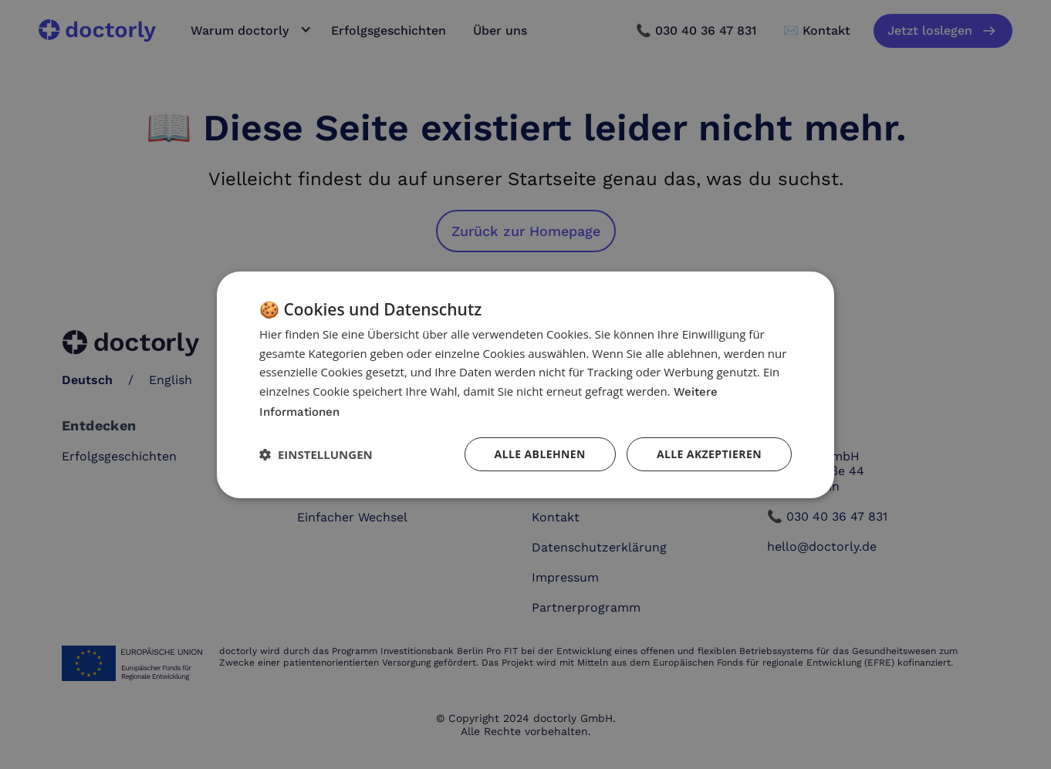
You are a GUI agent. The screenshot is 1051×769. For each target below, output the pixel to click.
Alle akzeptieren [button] (709, 454)
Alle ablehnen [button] (540, 454)
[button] (316, 454)
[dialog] (525, 384)
